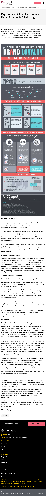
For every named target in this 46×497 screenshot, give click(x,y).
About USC (4, 443)
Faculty (3, 446)
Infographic (5, 415)
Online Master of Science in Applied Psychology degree (22, 39)
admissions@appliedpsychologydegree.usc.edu (13, 435)
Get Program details (13, 423)
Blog (17, 7)
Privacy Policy (5, 469)
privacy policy (40, 493)
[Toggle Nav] (43, 2)
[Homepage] (8, 3)
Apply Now (35, 423)
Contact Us (4, 462)
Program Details (5, 457)
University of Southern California (7, 7)
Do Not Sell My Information (8, 473)
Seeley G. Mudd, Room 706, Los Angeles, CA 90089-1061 (16, 437)
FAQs (2, 449)
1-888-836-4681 (11, 434)
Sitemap (3, 476)
